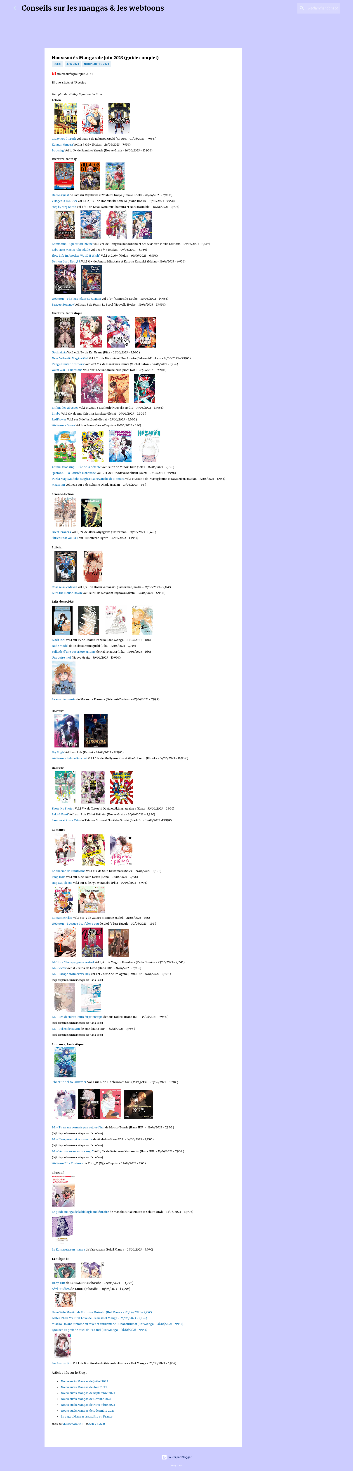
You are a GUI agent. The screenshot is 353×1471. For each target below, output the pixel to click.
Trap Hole (59, 877)
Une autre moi (61, 657)
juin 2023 (72, 64)
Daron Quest (60, 195)
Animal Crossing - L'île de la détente (76, 467)
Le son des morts (64, 699)
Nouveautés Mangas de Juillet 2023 (85, 1381)
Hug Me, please (62, 882)
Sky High (58, 752)
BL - (55, 1028)
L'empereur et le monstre (75, 1139)
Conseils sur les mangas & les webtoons (93, 8)
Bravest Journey (63, 304)
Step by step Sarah (64, 207)
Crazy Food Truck (64, 138)
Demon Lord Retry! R (66, 261)
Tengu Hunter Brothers (68, 364)
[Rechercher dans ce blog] (316, 8)
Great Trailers (61, 532)
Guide (57, 64)
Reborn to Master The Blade (71, 249)
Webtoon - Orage (63, 425)
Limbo (56, 413)
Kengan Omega (62, 144)
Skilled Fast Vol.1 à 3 (65, 538)
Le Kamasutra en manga (68, 1249)
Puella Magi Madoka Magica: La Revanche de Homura (88, 478)
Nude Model (60, 645)
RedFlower (59, 419)
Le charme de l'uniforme (68, 871)
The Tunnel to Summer (69, 1082)
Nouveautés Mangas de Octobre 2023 (86, 1399)
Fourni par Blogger (177, 1457)
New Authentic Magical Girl (70, 358)
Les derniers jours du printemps (81, 1017)
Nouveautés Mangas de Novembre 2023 (88, 1404)
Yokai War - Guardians (67, 370)
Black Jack (58, 640)
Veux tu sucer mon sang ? (76, 1151)
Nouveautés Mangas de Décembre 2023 (88, 1410)
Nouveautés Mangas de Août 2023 (84, 1387)
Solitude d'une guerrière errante (74, 651)
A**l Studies (61, 1289)
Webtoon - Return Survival (69, 758)
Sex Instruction (62, 1363)
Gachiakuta (59, 352)
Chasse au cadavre (64, 587)
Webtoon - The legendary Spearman (76, 298)
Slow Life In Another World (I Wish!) (76, 255)
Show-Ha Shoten (63, 808)
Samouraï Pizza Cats (66, 820)
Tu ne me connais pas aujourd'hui (81, 1127)
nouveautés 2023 (96, 64)
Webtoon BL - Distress (67, 1163)
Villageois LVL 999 (64, 201)
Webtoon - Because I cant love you (75, 923)
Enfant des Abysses (65, 407)
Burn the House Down (67, 593)
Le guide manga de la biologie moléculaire (80, 1211)
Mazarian (58, 484)
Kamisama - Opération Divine (72, 244)
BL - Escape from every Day (71, 974)
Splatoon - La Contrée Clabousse (74, 473)
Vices (62, 968)
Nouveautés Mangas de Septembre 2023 (88, 1393)
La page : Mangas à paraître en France (87, 1416)
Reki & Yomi (60, 814)
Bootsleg (58, 150)
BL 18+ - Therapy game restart (73, 962)
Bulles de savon (69, 1028)
